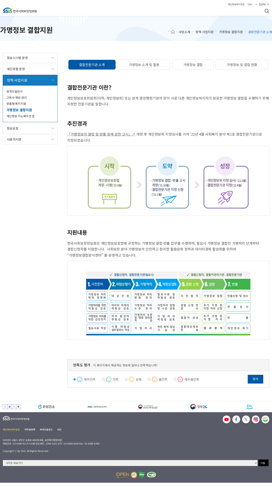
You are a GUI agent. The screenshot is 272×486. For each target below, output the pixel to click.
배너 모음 (18, 406)
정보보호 (12, 128)
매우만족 (89, 379)
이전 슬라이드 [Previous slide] (5, 406)
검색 (267, 11)
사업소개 (184, 31)
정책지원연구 (14, 91)
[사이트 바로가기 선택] (130, 463)
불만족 (163, 379)
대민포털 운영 (16, 68)
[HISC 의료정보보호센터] (97, 406)
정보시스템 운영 (17, 57)
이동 (263, 463)
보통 (139, 379)
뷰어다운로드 (46, 429)
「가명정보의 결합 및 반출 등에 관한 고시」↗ (101, 134)
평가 (255, 379)
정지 (9, 406)
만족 (116, 379)
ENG (250, 4)
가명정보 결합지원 (231, 31)
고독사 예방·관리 (16, 97)
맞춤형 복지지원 (16, 103)
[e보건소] (46, 406)
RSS (60, 429)
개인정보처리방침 (236, 4)
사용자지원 (14, 139)
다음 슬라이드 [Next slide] (14, 406)
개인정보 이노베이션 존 (20, 116)
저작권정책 (29, 429)
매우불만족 (192, 379)
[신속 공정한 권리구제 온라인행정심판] (148, 406)
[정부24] (198, 406)
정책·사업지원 (204, 31)
